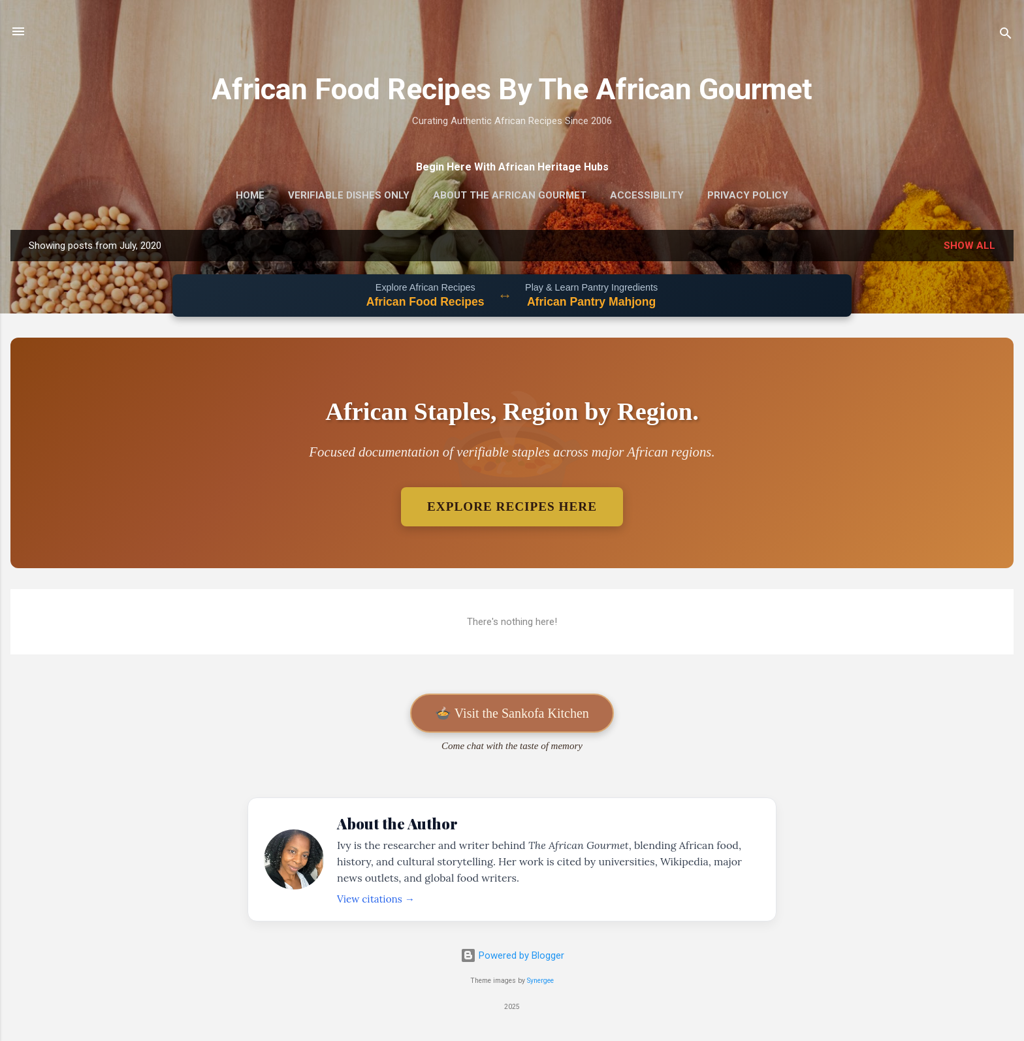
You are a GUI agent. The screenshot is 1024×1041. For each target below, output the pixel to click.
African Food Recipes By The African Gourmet (512, 89)
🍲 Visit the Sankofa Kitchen (512, 713)
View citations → (376, 899)
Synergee (540, 980)
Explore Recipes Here (512, 506)
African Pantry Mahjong (591, 301)
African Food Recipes (425, 301)
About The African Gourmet (509, 195)
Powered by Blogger (512, 955)
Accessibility (647, 195)
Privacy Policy (747, 195)
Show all (969, 245)
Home (250, 195)
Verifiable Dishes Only (348, 195)
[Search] (1006, 36)
